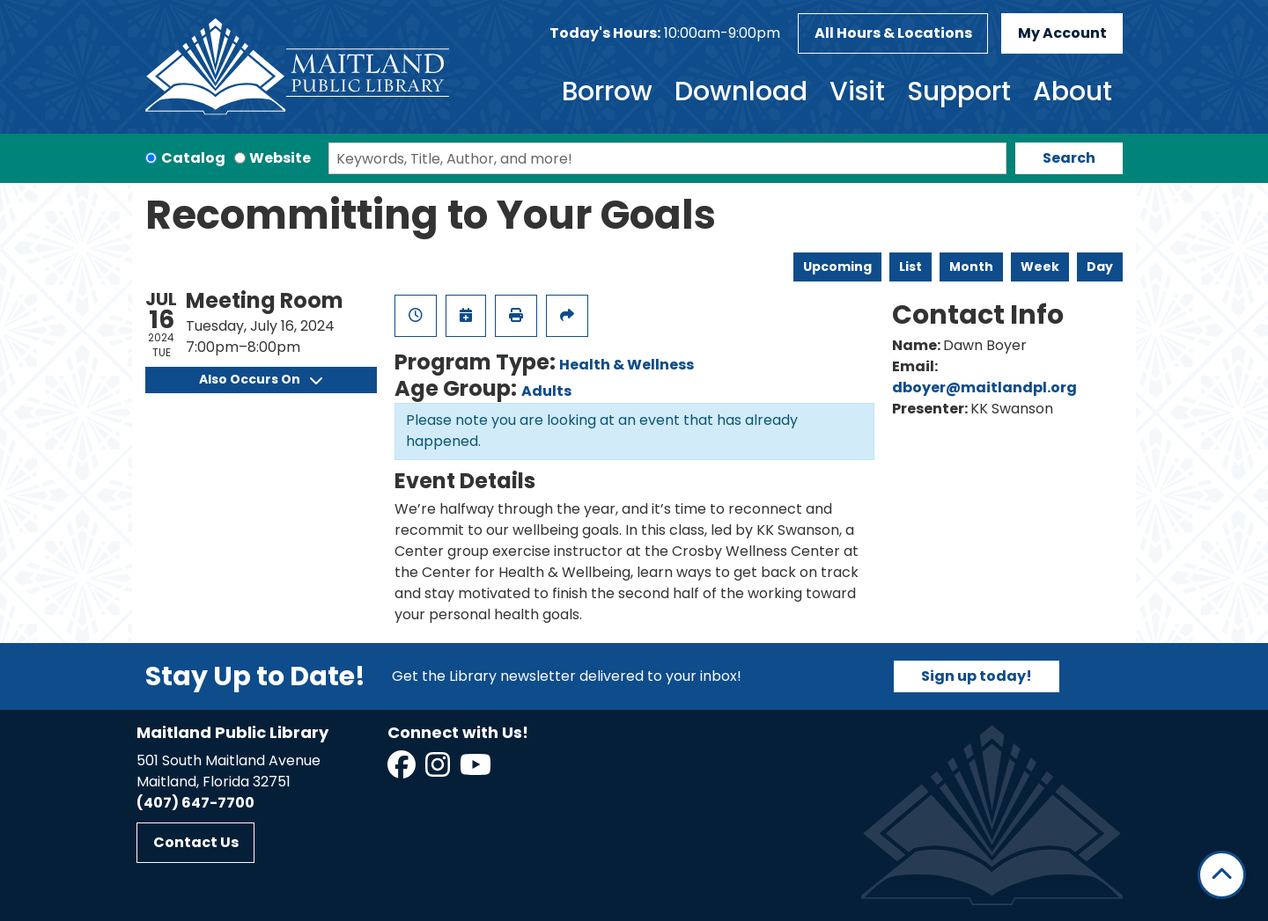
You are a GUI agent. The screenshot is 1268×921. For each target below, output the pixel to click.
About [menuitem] (1072, 91)
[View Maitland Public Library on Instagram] (439, 770)
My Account (1062, 33)
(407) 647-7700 (195, 803)
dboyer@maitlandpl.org (984, 387)
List (910, 266)
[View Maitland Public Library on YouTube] (477, 770)
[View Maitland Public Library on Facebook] (402, 770)
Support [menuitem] (959, 91)
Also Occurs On (260, 379)
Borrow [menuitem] (607, 91)
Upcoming (837, 266)
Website (280, 158)
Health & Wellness (626, 365)
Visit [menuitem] (857, 91)
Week (1040, 266)
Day (1100, 266)
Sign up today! (976, 676)
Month (971, 266)
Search (1069, 158)
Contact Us (196, 842)
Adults (546, 391)
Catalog (193, 158)
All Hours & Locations (893, 33)
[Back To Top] (1222, 875)
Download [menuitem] (741, 91)
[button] (665, 33)
